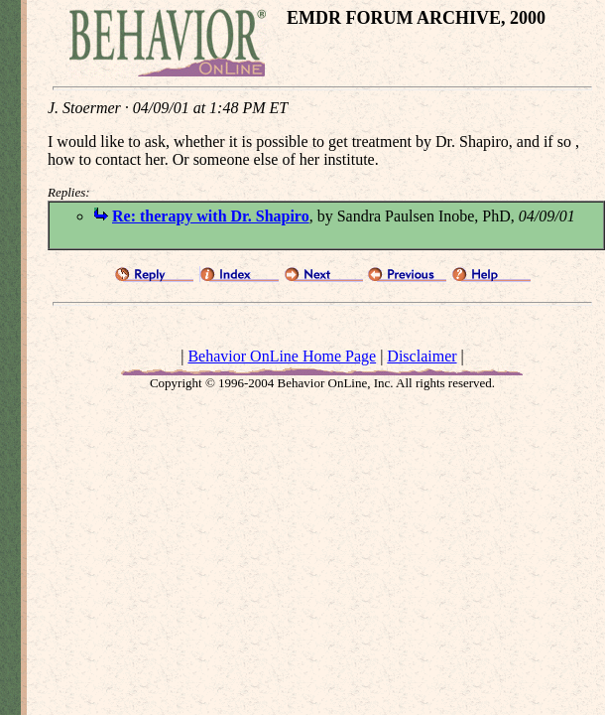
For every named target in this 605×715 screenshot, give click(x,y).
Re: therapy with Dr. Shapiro (210, 216)
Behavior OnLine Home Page (281, 356)
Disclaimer (421, 356)
